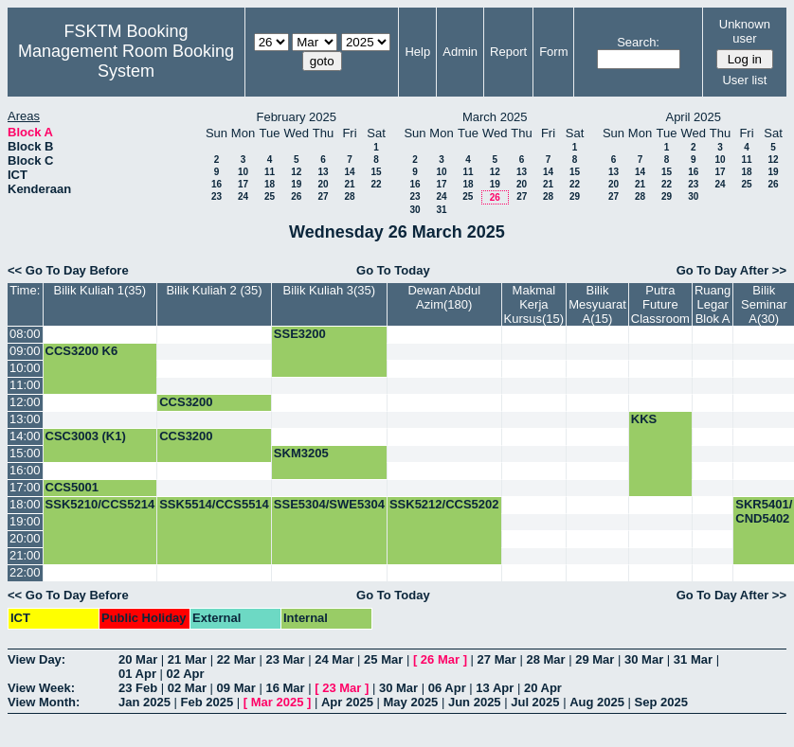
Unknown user (744, 31)
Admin (460, 51)
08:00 (25, 334)
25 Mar (383, 659)
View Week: (41, 688)
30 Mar (643, 659)
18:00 (25, 504)
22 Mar (236, 659)
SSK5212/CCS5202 (444, 504)
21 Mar (187, 659)
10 (243, 172)
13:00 (25, 419)
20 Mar (137, 659)
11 (269, 172)
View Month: (44, 702)
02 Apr (186, 674)
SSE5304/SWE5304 (329, 504)
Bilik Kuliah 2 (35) (214, 290)
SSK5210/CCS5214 (100, 504)
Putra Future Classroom (660, 304)
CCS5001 (72, 487)
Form (553, 51)
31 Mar (693, 659)
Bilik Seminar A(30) (763, 304)
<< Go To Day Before (68, 270)
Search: (638, 42)
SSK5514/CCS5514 (214, 504)
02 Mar (187, 688)
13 (322, 172)
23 (216, 196)
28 (349, 196)
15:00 (25, 453)
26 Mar (440, 659)
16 (216, 184)
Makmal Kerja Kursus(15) (534, 304)
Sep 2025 (661, 702)
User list (744, 80)
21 (349, 184)
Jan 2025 (144, 702)
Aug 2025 (596, 702)
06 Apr (447, 688)
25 (269, 196)
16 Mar (284, 688)
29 (574, 196)
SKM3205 (301, 453)
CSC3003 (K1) (85, 436)
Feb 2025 (207, 702)
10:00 (25, 368)
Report (508, 51)
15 (375, 172)
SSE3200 (300, 334)
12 (296, 172)
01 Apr (137, 674)
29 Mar (594, 659)
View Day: (36, 659)
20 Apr (543, 688)
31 (441, 210)
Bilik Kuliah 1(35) (100, 290)
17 (243, 184)
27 (322, 196)
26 (296, 196)
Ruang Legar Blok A (713, 304)
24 (243, 196)
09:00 (25, 351)
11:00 (25, 385)
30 (414, 210)
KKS (644, 419)
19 (296, 184)
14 (349, 172)
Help (417, 51)
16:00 (25, 470)
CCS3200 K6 (81, 351)
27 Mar (497, 659)
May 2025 (411, 702)
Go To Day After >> (731, 270)
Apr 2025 (347, 702)
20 (322, 184)
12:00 (25, 402)
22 (375, 184)
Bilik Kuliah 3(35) (329, 290)
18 (269, 184)
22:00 (25, 572)
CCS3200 (185, 402)
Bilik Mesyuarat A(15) (597, 304)
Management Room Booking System (126, 61)
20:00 (25, 538)
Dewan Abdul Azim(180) (443, 297)
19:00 (25, 521)
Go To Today (393, 270)
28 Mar (545, 659)
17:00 (25, 487)
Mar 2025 (277, 702)
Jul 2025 (535, 702)
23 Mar (284, 659)
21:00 (25, 555)
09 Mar (236, 688)
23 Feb (137, 688)
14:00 (25, 436)
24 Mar (334, 659)
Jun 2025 (474, 702)
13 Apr (495, 688)
